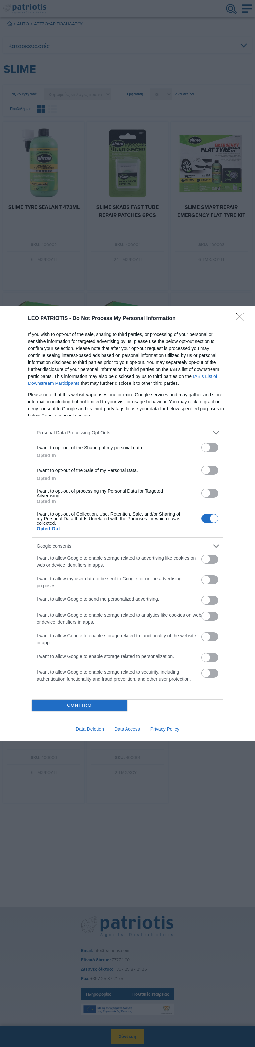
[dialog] (127, 523)
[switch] (209, 447)
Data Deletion (90, 729)
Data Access (127, 729)
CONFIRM (79, 705)
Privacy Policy (164, 729)
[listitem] (127, 432)
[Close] (242, 319)
